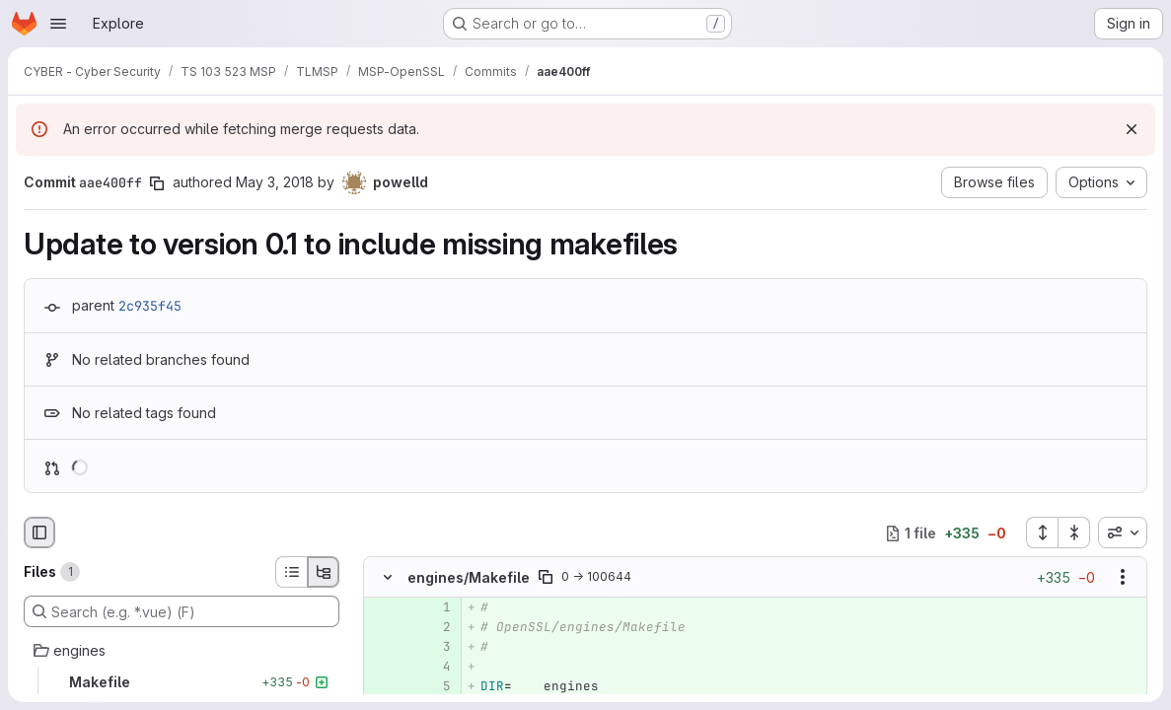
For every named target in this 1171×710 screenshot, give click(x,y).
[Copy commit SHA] (157, 183)
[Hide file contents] (388, 577)
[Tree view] (323, 572)
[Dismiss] (1131, 129)
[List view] (291, 572)
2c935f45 (150, 306)
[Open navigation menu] (58, 23)
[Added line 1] (434, 607)
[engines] (181, 651)
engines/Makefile (468, 577)
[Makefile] (181, 682)
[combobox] (1122, 532)
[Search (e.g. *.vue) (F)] (181, 611)
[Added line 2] (434, 627)
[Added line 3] (434, 647)
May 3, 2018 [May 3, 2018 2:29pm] (275, 182)
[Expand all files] (1042, 532)
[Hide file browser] (39, 532)
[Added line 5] (434, 686)
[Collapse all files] (1074, 532)
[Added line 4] (434, 666)
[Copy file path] (545, 577)
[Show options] (1122, 577)
